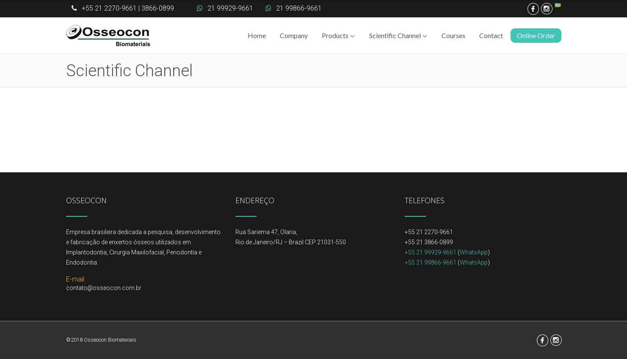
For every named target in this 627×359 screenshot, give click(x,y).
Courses (453, 35)
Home (257, 35)
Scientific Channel (395, 35)
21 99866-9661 (299, 8)
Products (335, 35)
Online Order (536, 35)
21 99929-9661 (230, 8)
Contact (491, 35)
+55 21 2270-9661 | (111, 8)
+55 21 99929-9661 (430, 252)
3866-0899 (157, 8)
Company (294, 35)
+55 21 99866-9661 (430, 262)
